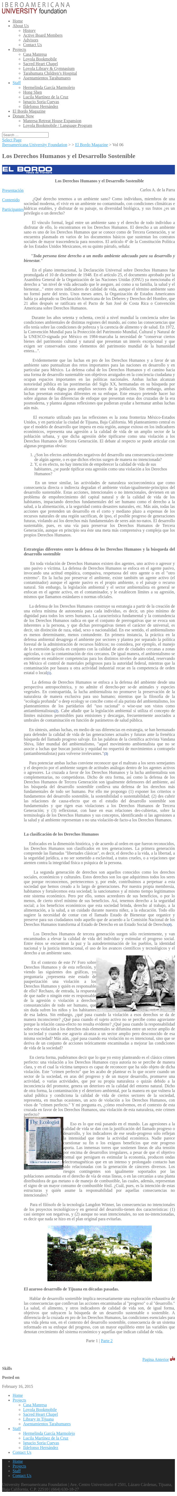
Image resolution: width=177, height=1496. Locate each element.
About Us (21, 25)
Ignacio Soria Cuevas (41, 101)
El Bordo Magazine (29, 111)
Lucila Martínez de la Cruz (45, 97)
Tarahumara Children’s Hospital (50, 73)
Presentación (13, 190)
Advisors (30, 40)
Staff (17, 82)
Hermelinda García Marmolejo (49, 87)
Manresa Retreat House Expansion (52, 120)
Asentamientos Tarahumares (47, 78)
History (29, 30)
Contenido (11, 200)
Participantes (13, 209)
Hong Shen (32, 92)
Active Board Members (43, 35)
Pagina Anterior (155, 1359)
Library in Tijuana (38, 1419)
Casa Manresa (35, 54)
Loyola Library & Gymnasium (49, 68)
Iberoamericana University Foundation (34, 144)
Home (18, 21)
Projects (19, 49)
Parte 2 (107, 1340)
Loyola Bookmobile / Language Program (57, 125)
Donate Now (23, 116)
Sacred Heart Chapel (40, 63)
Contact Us (32, 44)
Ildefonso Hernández (40, 106)
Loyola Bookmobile (40, 59)
